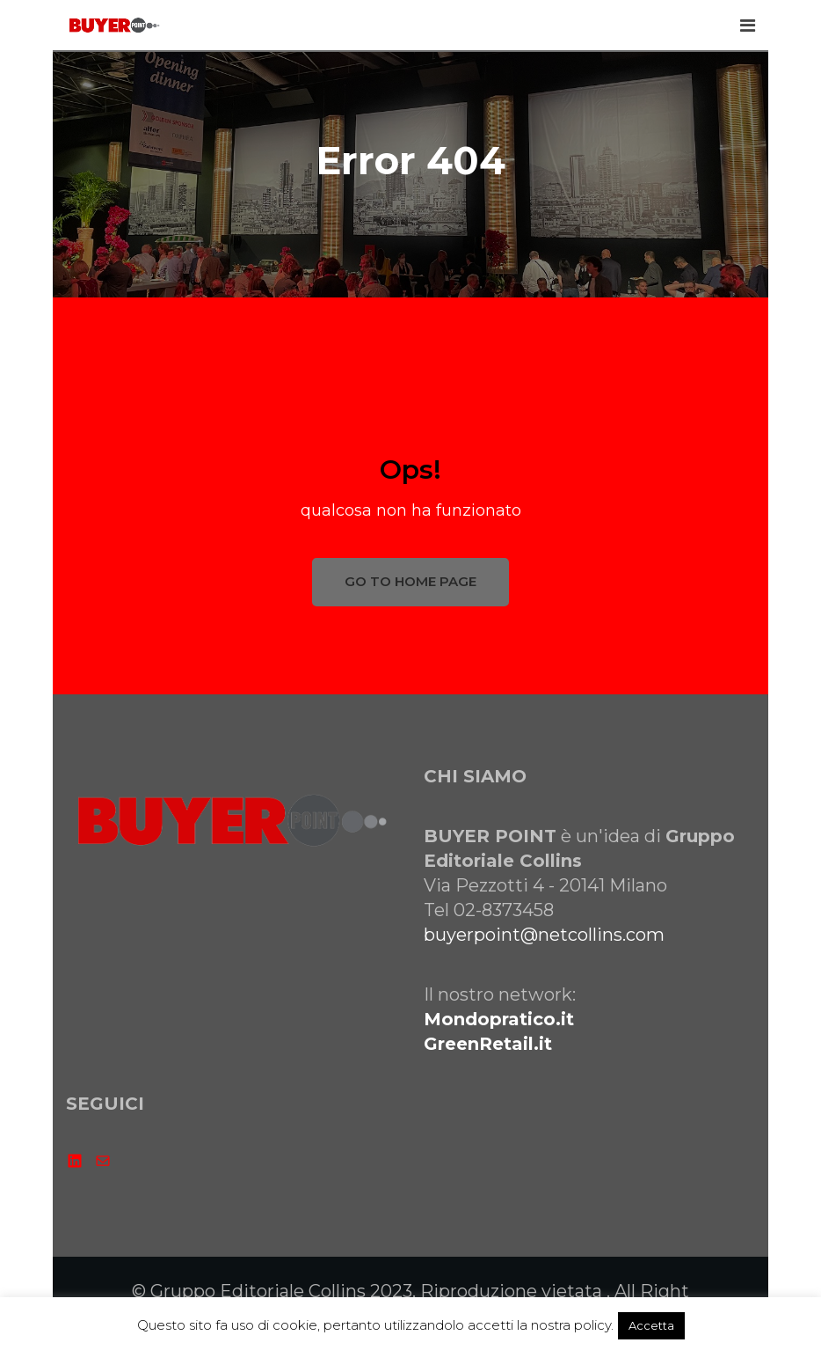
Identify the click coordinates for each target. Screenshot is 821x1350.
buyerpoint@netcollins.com (544, 934)
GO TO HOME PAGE (410, 581)
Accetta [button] (651, 1325)
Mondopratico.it (499, 1019)
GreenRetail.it (488, 1043)
